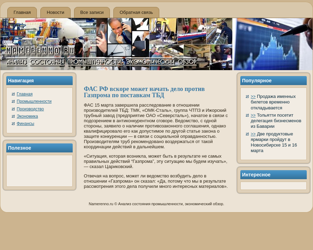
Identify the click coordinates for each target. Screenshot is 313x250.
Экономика (27, 116)
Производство (30, 109)
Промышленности (34, 101)
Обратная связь (136, 12)
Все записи (92, 12)
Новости (55, 12)
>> (253, 96)
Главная (22, 12)
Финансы (25, 123)
